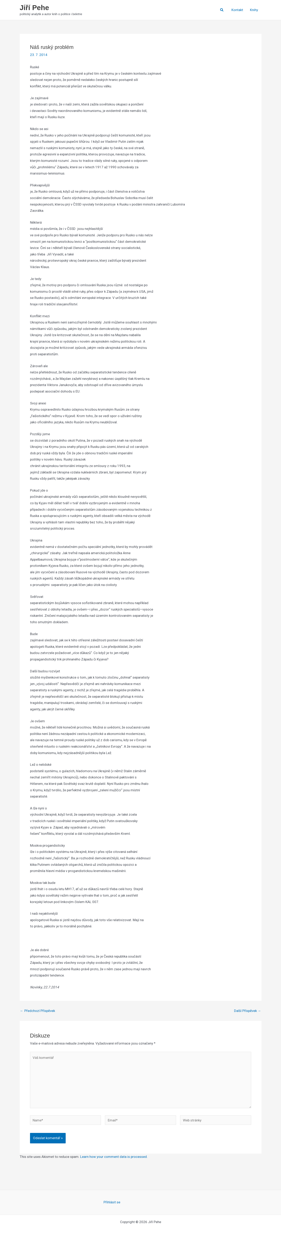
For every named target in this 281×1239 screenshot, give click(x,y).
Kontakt (237, 10)
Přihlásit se (112, 1202)
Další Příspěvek (247, 1011)
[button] (222, 9)
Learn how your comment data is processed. (114, 1157)
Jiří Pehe (34, 7)
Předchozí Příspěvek (37, 1011)
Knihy (254, 10)
